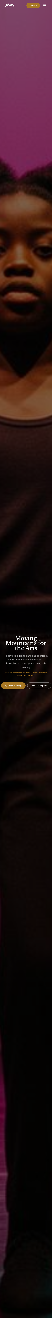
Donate (33, 5)
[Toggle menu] (45, 5)
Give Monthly (13, 685)
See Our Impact (39, 685)
